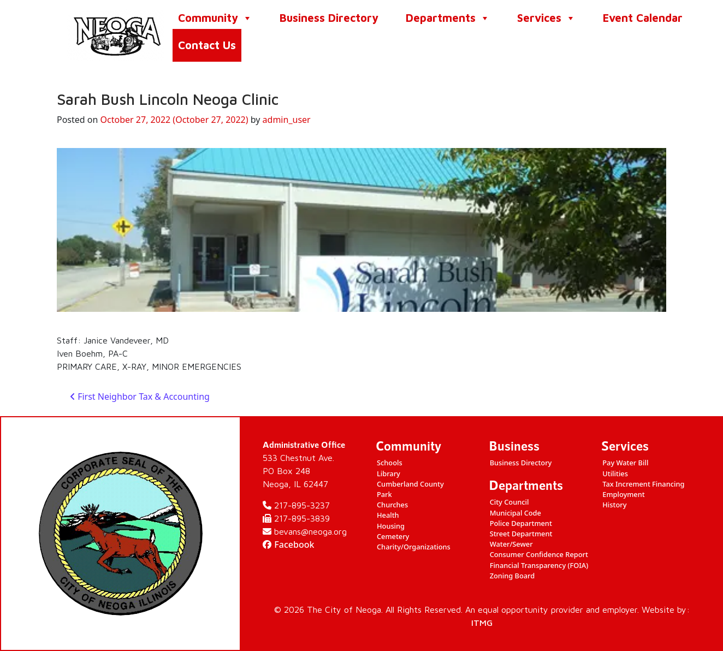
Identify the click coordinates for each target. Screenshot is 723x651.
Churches (392, 505)
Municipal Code (515, 513)
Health (388, 515)
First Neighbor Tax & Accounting (140, 396)
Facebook (288, 544)
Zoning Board (512, 576)
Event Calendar (643, 17)
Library (388, 473)
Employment (623, 494)
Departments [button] (448, 18)
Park (384, 494)
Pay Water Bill (625, 462)
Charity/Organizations (414, 547)
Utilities (615, 473)
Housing (391, 526)
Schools (389, 462)
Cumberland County (410, 484)
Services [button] (546, 18)
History (614, 505)
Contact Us (207, 45)
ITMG (482, 623)
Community (215, 18)
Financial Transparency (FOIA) (539, 565)
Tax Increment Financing (643, 484)
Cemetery (393, 536)
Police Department (521, 523)
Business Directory (329, 17)
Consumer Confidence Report (539, 554)
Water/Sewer (511, 544)
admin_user (287, 120)
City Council (509, 502)
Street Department (521, 533)
